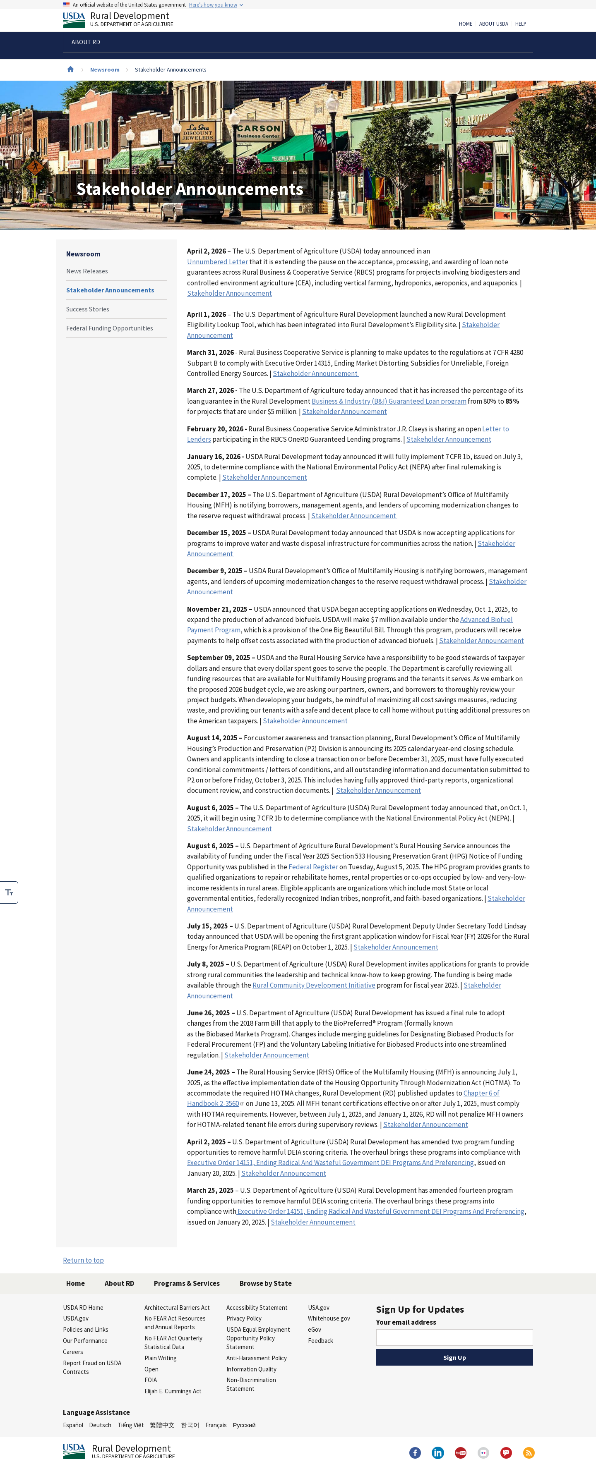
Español (73, 1425)
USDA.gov (76, 1318)
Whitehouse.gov (329, 1318)
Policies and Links (85, 1329)
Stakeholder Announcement (316, 373)
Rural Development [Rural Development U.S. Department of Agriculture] (125, 21)
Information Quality (251, 1369)
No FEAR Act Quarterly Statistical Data (173, 1342)
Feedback (320, 1341)
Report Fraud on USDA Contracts (92, 1367)
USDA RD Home (83, 1307)
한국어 (190, 1425)
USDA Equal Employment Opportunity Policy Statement (258, 1338)
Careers (73, 1352)
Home (465, 24)
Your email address (406, 1322)
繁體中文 (162, 1425)
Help (520, 24)
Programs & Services (187, 1283)
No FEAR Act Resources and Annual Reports (175, 1322)
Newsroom (105, 69)
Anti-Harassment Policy (256, 1358)
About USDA (493, 24)
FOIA (150, 1380)
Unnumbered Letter (217, 261)
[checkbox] (9, 892)
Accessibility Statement (257, 1307)
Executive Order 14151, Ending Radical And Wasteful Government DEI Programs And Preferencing (380, 1211)
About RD (119, 1283)
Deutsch (100, 1425)
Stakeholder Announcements (110, 290)
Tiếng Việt (131, 1425)
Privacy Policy (244, 1318)
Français (216, 1425)
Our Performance (85, 1341)
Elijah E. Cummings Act (173, 1391)
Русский (244, 1425)
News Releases (87, 271)
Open (151, 1369)
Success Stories (87, 309)
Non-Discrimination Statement (251, 1384)
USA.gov (318, 1307)
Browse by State (266, 1283)
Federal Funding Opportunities (109, 328)
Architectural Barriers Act (177, 1307)
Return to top (83, 1260)
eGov (314, 1329)
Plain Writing (160, 1358)
